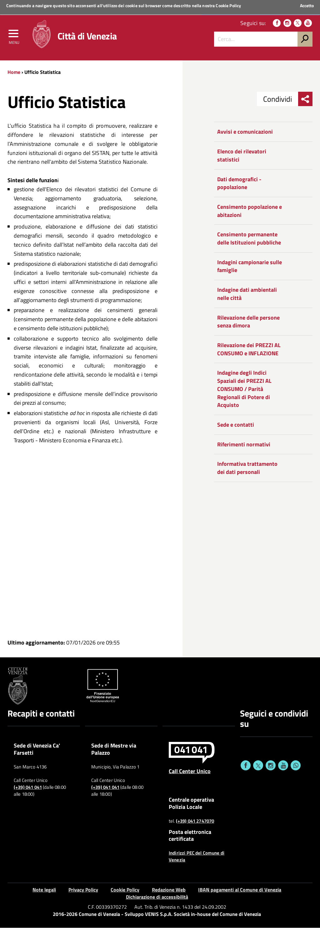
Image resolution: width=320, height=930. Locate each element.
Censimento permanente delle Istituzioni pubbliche (249, 241)
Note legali (44, 892)
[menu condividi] (305, 101)
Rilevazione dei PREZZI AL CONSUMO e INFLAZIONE (249, 351)
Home (14, 74)
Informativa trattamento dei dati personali (247, 470)
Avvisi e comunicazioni (245, 134)
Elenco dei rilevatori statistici (241, 158)
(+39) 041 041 (28, 789)
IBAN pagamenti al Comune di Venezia (239, 892)
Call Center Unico (190, 773)
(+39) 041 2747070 (195, 823)
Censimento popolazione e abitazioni (249, 213)
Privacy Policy (83, 892)
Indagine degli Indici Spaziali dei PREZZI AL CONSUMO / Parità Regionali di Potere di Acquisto (244, 391)
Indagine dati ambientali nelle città (247, 296)
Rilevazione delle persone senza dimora (248, 324)
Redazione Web (169, 892)
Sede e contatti (235, 427)
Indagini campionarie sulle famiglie (249, 268)
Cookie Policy (228, 5)
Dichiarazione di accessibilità (157, 899)
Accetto (307, 6)
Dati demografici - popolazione (239, 185)
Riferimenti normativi (243, 446)
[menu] (14, 37)
